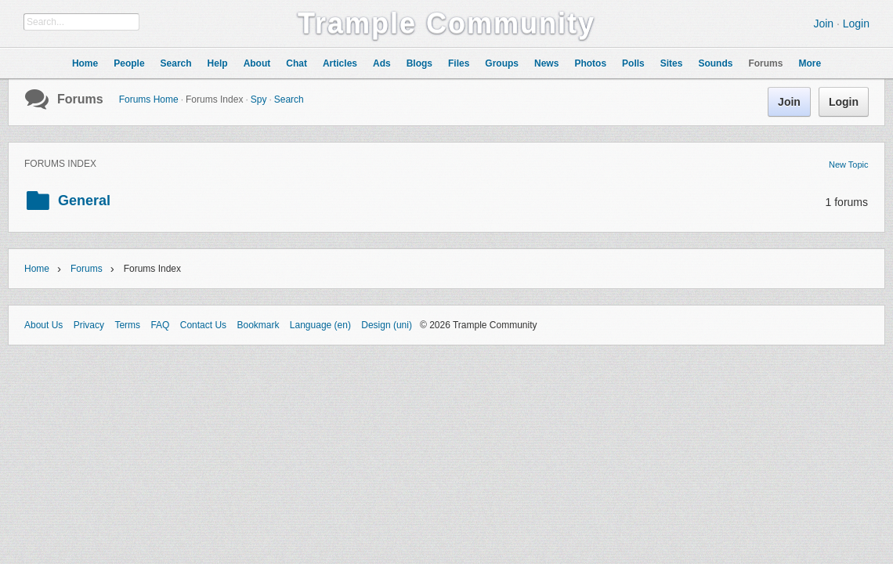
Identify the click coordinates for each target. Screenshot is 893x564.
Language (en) (320, 325)
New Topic (849, 164)
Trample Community (446, 23)
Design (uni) (386, 325)
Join (823, 23)
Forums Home (149, 99)
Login (856, 23)
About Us (43, 325)
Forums (80, 99)
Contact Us (203, 325)
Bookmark (258, 325)
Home (36, 268)
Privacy (89, 325)
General (84, 200)
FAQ (159, 325)
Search (289, 99)
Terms (127, 325)
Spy (259, 99)
